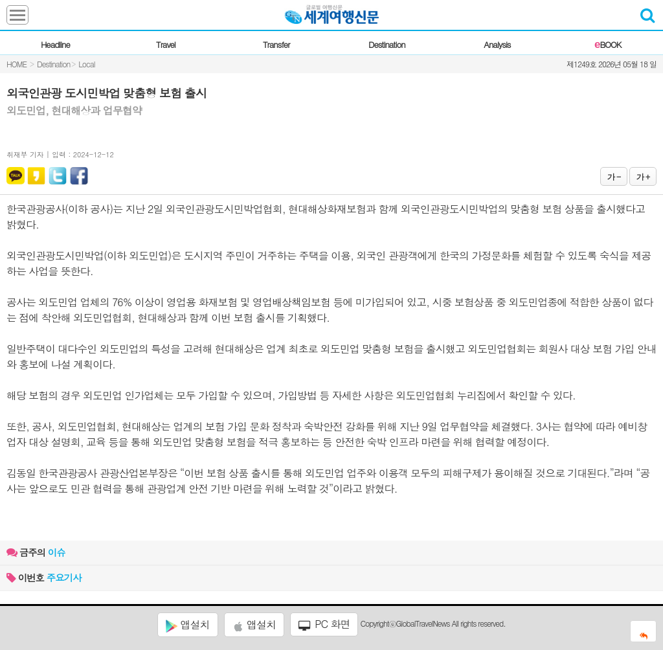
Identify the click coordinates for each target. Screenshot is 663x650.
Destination (386, 44)
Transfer (276, 44)
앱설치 (187, 625)
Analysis (497, 44)
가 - (613, 176)
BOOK (607, 44)
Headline (55, 44)
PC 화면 (324, 624)
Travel (165, 44)
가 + (642, 176)
